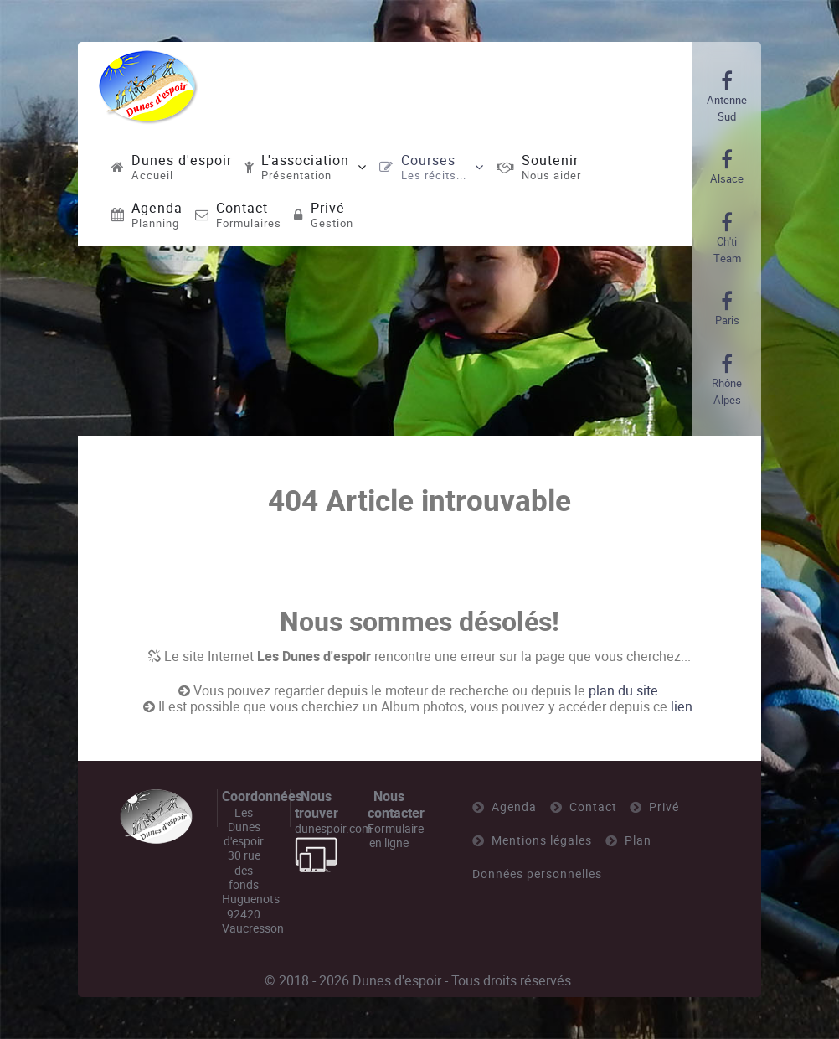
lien (681, 706)
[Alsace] (727, 167)
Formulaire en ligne (396, 835)
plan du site (623, 690)
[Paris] (727, 309)
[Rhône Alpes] (727, 380)
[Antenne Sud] (727, 97)
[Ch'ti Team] (727, 239)
